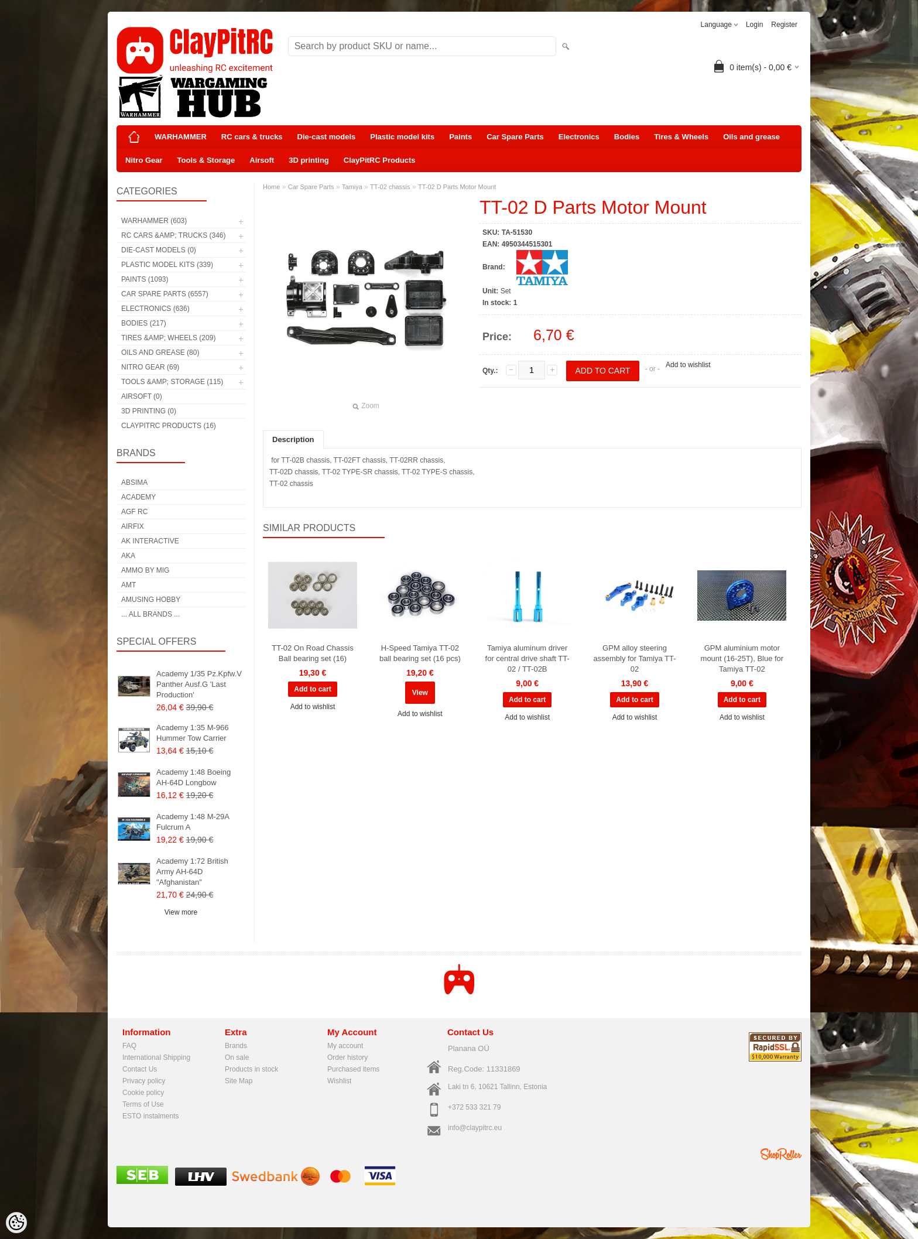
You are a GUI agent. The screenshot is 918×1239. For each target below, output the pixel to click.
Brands (236, 1046)
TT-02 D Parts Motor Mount (457, 186)
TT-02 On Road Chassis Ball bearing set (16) (312, 653)
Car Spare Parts (515, 136)
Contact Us (139, 1069)
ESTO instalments (150, 1116)
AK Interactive (150, 541)
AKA (128, 556)
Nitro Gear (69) (150, 367)
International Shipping (156, 1057)
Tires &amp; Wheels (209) (168, 338)
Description (293, 439)
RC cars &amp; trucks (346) (173, 235)
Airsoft (261, 160)
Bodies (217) (143, 323)
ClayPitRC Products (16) (168, 426)
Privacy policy (143, 1081)
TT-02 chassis (390, 186)
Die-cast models (326, 136)
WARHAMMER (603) (154, 221)
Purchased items (353, 1069)
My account (345, 1046)
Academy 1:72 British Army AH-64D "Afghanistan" (192, 872)
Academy (138, 497)
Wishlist (339, 1081)
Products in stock (251, 1069)
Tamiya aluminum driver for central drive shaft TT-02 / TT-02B (527, 658)
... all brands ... (150, 614)
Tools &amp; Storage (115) (172, 382)
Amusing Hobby (150, 599)
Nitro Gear (144, 160)
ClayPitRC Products (380, 160)
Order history (347, 1057)
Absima (134, 482)
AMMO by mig (145, 570)
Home (271, 186)
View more (181, 912)
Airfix (132, 526)
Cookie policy (143, 1093)
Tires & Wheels (681, 136)
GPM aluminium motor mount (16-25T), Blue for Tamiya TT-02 (742, 658)
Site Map (238, 1081)
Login (754, 24)
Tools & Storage (206, 160)
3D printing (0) (148, 411)
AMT (128, 585)
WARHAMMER (181, 136)
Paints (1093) (144, 279)
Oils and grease (751, 136)
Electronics (579, 136)
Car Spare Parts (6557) (164, 294)
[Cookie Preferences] (16, 1222)
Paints (460, 136)
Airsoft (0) (141, 396)
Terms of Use (143, 1104)
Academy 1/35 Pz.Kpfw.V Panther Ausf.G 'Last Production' (199, 684)
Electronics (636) (155, 308)
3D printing (309, 160)
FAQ (129, 1046)
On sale (237, 1057)
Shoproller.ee (781, 1154)
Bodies (626, 136)
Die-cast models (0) (158, 250)
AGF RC (134, 512)
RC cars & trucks (252, 136)
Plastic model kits (402, 136)
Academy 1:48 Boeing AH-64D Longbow (193, 777)
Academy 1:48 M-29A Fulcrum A (192, 821)
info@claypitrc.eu (475, 1128)
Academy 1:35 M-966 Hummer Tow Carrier (192, 732)
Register (784, 24)
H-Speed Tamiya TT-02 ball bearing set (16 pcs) (420, 653)
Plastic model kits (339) (167, 265)
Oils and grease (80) (160, 352)
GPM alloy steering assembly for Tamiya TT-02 (634, 658)
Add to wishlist (688, 365)
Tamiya (352, 186)
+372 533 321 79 (474, 1107)
